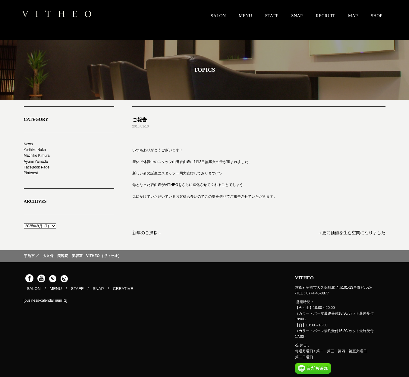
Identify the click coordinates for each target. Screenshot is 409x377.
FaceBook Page (36, 167)
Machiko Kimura (37, 155)
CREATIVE (115, 288)
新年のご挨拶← (145, 232)
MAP (353, 15)
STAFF (271, 15)
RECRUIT (325, 15)
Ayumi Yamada (36, 161)
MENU (245, 15)
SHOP (376, 15)
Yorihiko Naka (35, 150)
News (28, 144)
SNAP (297, 15)
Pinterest (31, 173)
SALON (218, 15)
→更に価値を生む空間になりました (356, 232)
